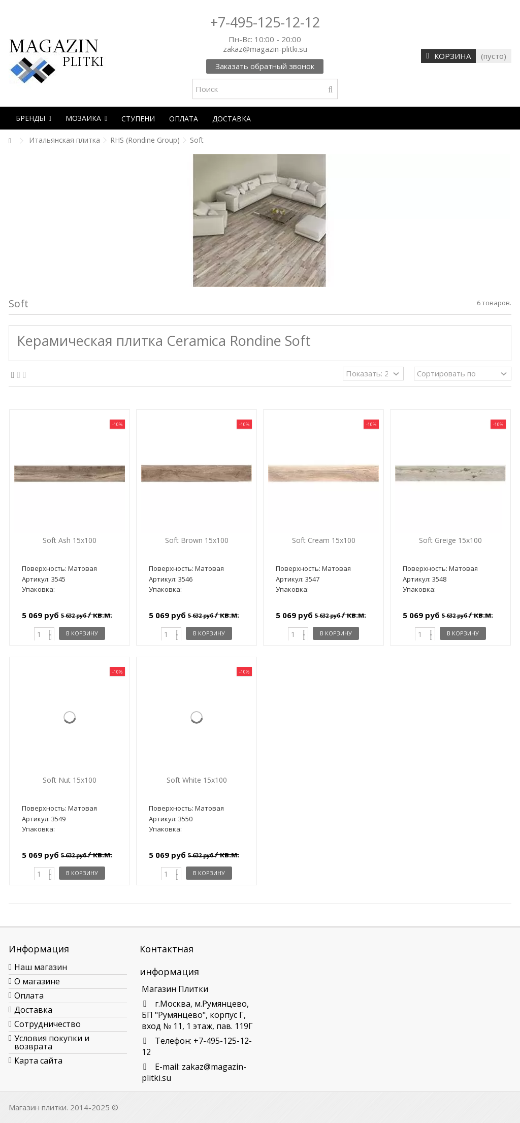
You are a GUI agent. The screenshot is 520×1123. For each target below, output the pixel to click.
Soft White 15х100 (197, 780)
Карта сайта (38, 1060)
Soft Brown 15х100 (197, 540)
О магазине (37, 981)
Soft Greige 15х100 (450, 540)
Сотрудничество (47, 1024)
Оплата (29, 995)
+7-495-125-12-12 (265, 22)
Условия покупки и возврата (51, 1042)
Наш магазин (40, 967)
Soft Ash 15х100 (69, 540)
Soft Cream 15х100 (323, 540)
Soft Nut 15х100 (69, 780)
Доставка (33, 1010)
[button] (33, 118)
